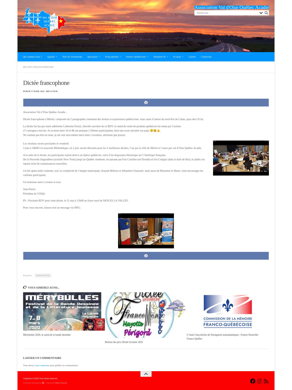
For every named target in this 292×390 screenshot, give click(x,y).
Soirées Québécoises (136, 56)
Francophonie (111, 56)
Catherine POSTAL (43, 275)
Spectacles (92, 56)
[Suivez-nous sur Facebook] (253, 381)
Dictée (27, 67)
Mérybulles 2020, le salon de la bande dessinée (47, 334)
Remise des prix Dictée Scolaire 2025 (124, 342)
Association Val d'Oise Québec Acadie (231, 7)
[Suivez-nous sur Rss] (266, 381)
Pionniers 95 (160, 56)
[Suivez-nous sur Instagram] (259, 381)
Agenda (51, 56)
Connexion (206, 56)
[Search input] (227, 12)
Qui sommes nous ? (32, 56)
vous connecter (42, 365)
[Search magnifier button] (266, 12)
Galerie (192, 56)
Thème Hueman (60, 383)
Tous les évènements (72, 56)
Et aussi (177, 56)
